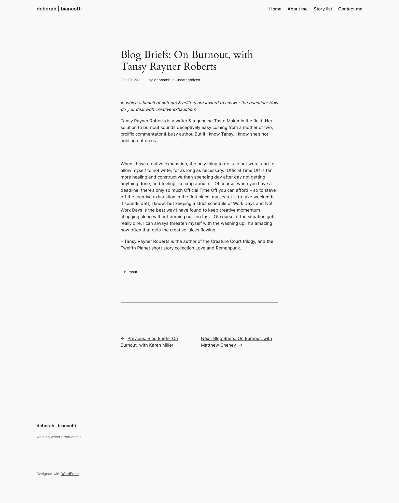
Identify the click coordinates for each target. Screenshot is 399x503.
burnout (130, 272)
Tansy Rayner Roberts (146, 241)
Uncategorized (188, 80)
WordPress (70, 473)
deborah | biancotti (59, 9)
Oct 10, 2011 (131, 80)
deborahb (162, 80)
